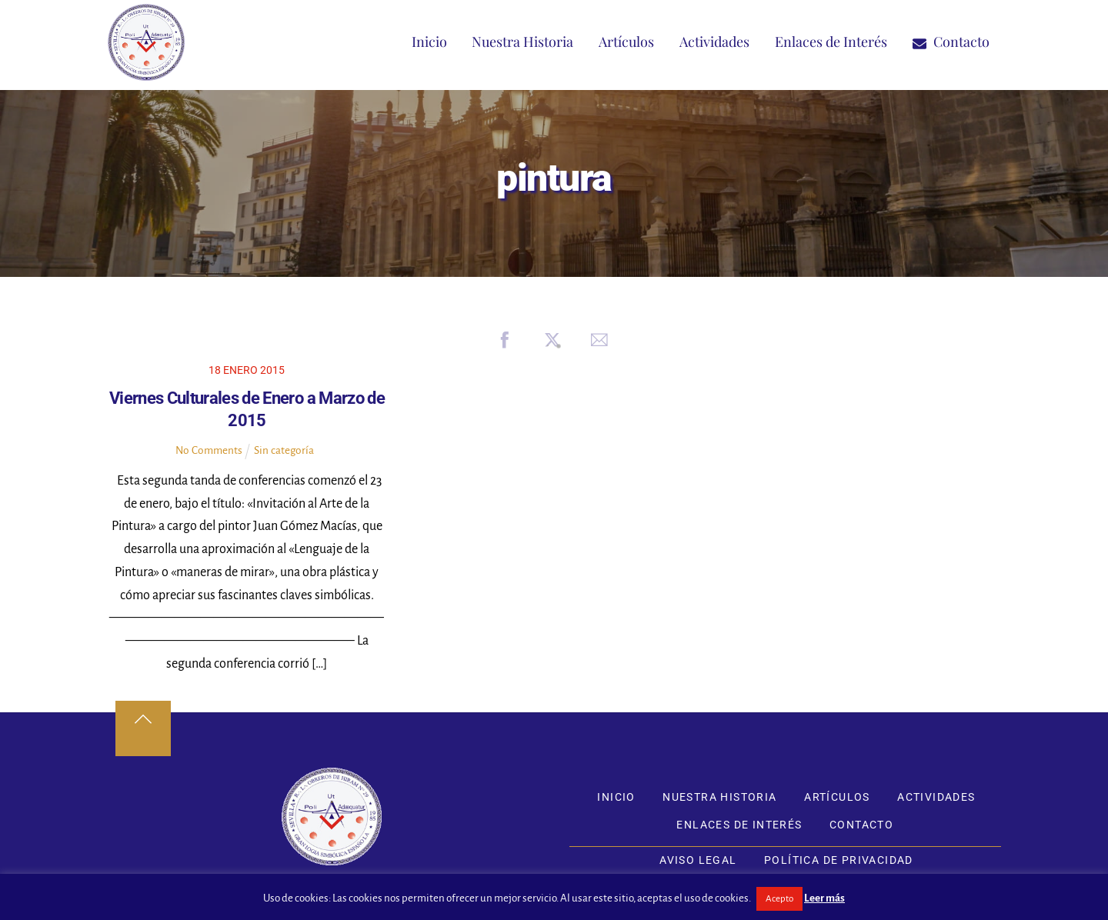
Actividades (714, 41)
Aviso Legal (697, 860)
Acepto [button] (779, 899)
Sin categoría (284, 450)
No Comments (208, 450)
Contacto (951, 41)
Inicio (429, 41)
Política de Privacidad (838, 860)
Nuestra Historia (522, 41)
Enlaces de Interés (831, 41)
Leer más (824, 898)
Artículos (626, 41)
